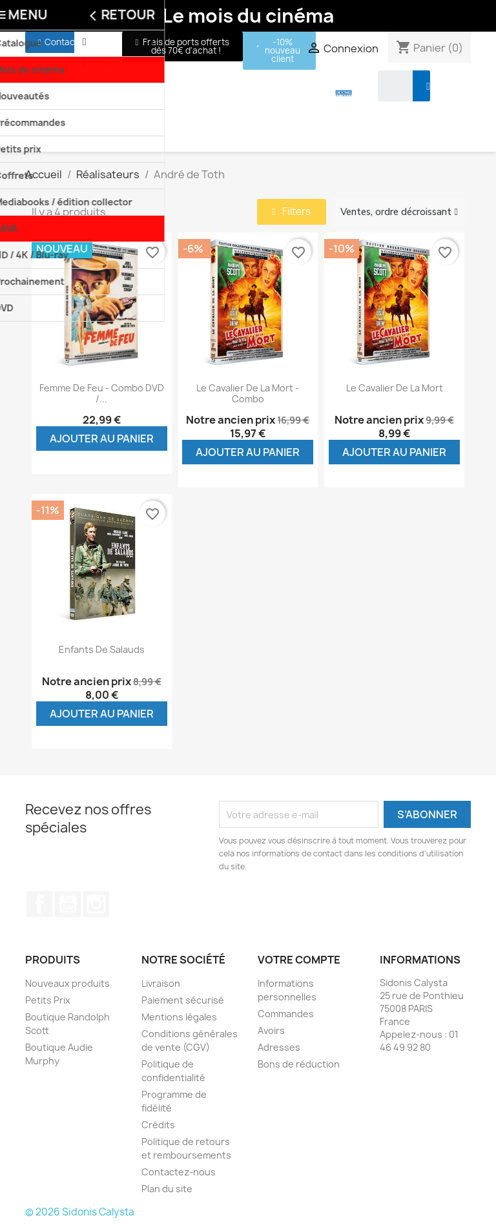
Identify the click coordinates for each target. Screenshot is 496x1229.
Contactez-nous (178, 1172)
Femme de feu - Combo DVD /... (101, 394)
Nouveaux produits (67, 983)
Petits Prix (47, 1000)
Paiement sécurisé (182, 1000)
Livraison (160, 983)
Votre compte (299, 960)
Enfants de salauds (102, 649)
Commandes (286, 1013)
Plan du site (166, 1189)
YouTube (68, 904)
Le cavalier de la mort (394, 388)
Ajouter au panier (102, 438)
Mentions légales (179, 1017)
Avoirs (271, 1030)
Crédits (158, 1125)
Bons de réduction (299, 1064)
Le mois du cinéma (248, 15)
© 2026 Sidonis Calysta (79, 1212)
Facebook (39, 904)
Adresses (279, 1047)
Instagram (96, 904)
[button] (58, 42)
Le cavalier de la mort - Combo (247, 394)
